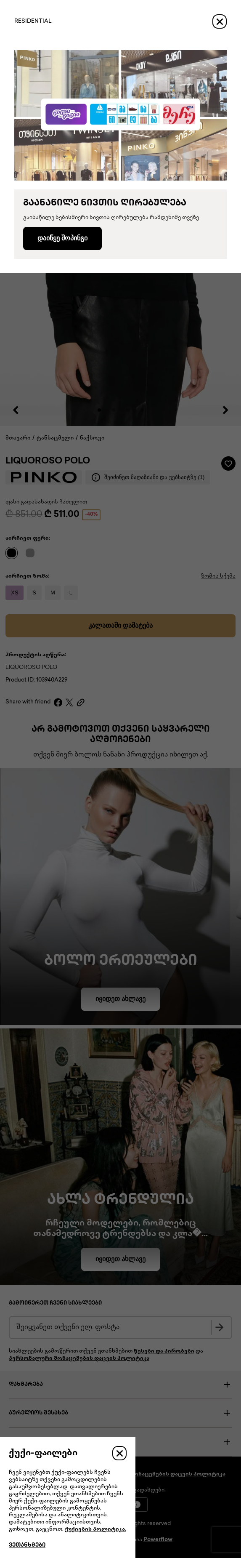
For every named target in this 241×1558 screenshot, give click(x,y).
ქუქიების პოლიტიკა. (95, 1529)
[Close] (219, 21)
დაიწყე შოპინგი (62, 238)
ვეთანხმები (27, 1545)
